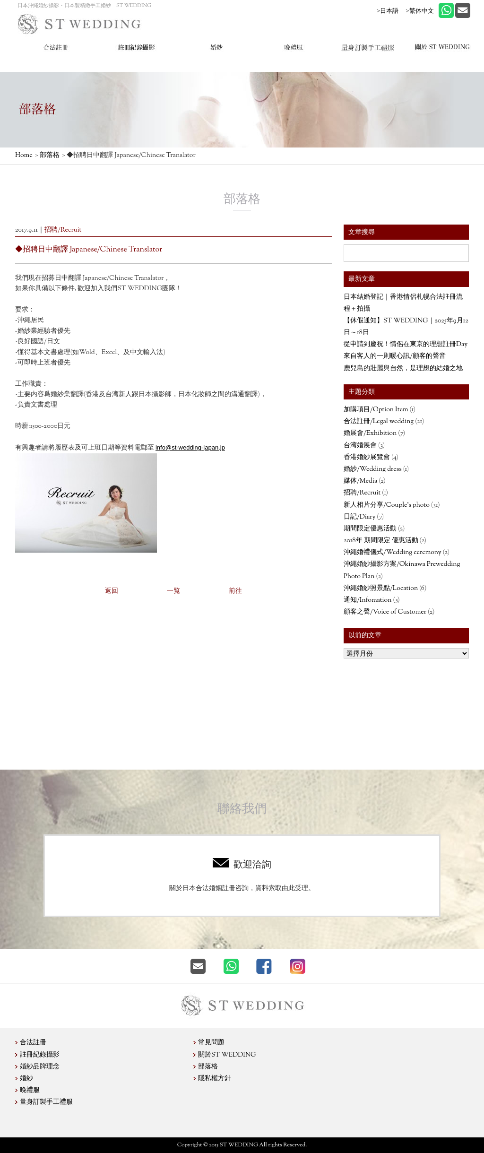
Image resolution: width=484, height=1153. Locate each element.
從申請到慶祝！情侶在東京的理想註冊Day (405, 344)
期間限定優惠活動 (370, 529)
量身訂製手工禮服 (46, 1102)
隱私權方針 (214, 1079)
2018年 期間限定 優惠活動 (381, 541)
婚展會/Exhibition (370, 433)
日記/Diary (359, 517)
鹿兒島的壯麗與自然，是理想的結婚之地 (403, 368)
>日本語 (387, 10)
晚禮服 (30, 1090)
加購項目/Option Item (376, 410)
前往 (235, 591)
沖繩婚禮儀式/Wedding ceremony (392, 552)
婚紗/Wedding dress (373, 469)
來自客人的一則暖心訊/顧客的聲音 (395, 356)
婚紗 (26, 1079)
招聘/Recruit (362, 493)
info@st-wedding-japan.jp (190, 447)
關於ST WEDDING (227, 1055)
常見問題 (211, 1043)
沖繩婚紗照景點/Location (381, 588)
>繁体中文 (419, 10)
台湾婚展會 (360, 446)
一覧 (173, 591)
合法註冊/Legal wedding (379, 421)
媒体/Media (360, 481)
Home (24, 155)
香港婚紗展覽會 (367, 457)
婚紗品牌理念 (40, 1067)
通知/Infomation (367, 600)
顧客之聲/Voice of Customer (385, 612)
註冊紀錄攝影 (40, 1055)
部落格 (50, 155)
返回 (111, 591)
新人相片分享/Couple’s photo (387, 505)
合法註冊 (33, 1043)
